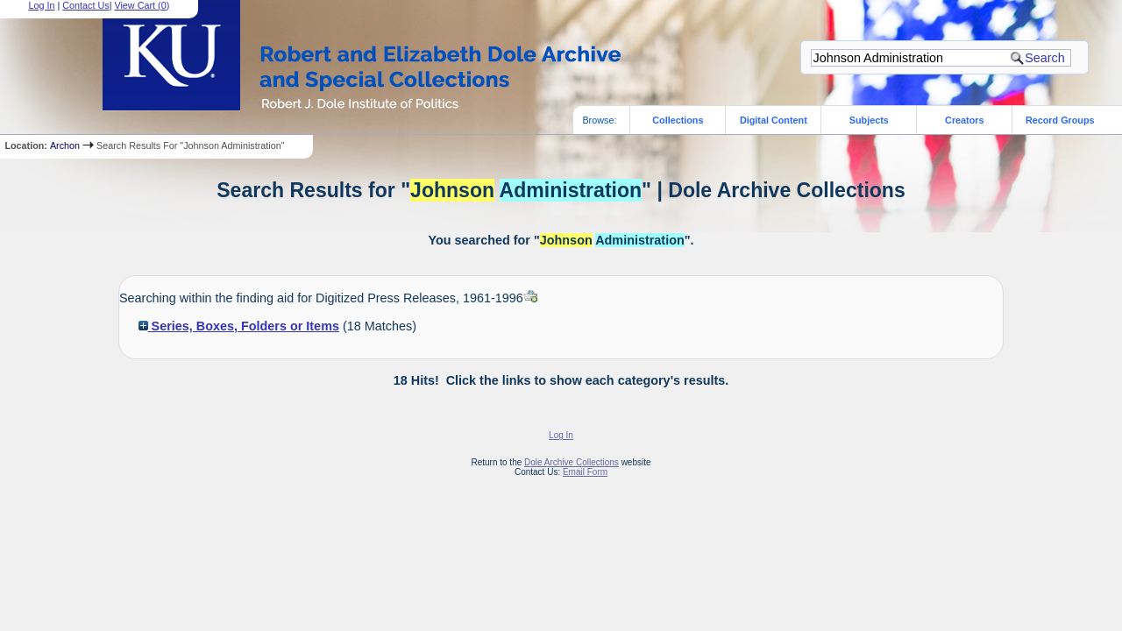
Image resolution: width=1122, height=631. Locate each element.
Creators (964, 120)
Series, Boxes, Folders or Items (238, 326)
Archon (65, 145)
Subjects (869, 120)
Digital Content (773, 120)
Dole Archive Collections (571, 462)
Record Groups (1060, 120)
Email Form (585, 472)
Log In (561, 435)
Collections (677, 120)
